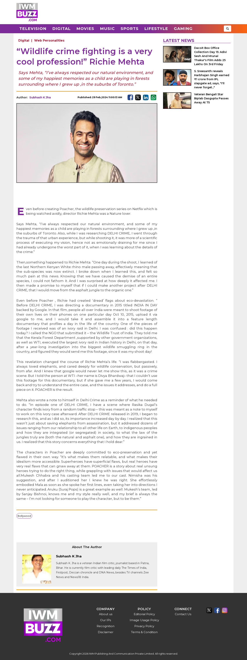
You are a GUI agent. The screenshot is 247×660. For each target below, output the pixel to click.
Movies (85, 28)
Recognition (105, 626)
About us (105, 614)
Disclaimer (105, 632)
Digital (61, 28)
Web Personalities (49, 40)
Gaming (183, 28)
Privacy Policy (144, 626)
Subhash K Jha (40, 97)
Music (107, 28)
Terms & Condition (144, 632)
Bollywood (24, 515)
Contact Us (183, 614)
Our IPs (105, 620)
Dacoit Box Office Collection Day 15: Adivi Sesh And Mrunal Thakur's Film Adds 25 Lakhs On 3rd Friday (210, 56)
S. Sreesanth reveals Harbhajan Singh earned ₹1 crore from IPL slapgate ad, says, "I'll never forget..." (211, 79)
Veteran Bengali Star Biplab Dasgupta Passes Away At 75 (211, 98)
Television (33, 28)
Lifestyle (156, 28)
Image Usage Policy (144, 620)
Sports (130, 28)
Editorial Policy (144, 614)
